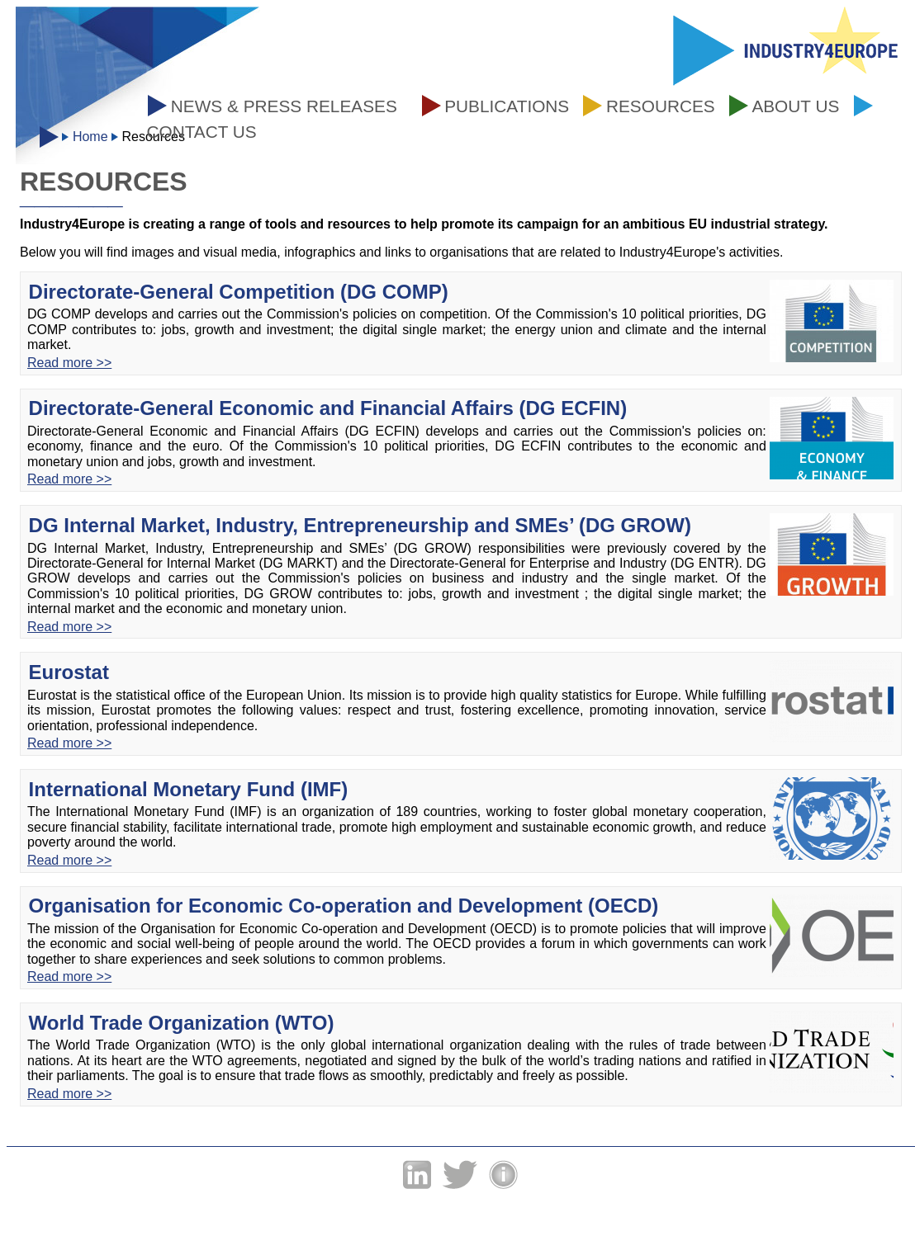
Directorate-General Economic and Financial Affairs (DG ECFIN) (328, 408)
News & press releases (284, 106)
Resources (660, 106)
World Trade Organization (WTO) (181, 1023)
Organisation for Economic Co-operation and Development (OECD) (344, 905)
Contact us (201, 131)
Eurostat (69, 672)
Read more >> (69, 363)
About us (795, 106)
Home (90, 137)
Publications (506, 106)
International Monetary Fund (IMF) (188, 789)
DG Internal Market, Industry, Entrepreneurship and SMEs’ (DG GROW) (360, 525)
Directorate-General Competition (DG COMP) (238, 292)
